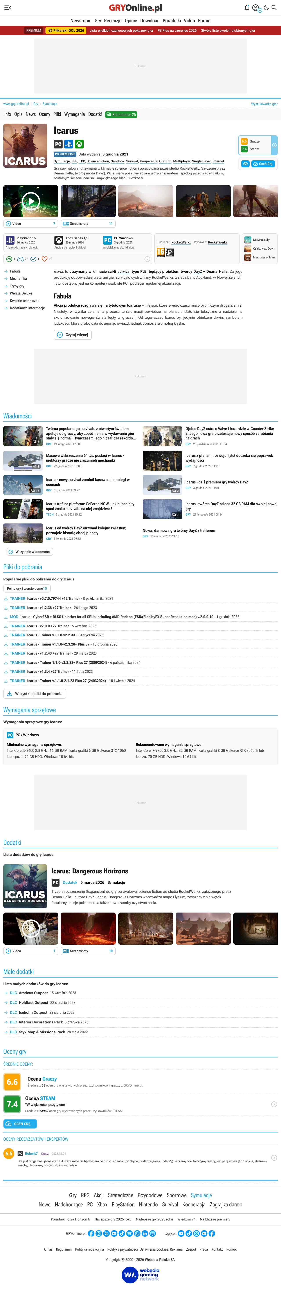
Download (150, 20)
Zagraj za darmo (226, 1204)
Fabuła (15, 271)
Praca (204, 1249)
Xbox (102, 1204)
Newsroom (81, 20)
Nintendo (148, 1204)
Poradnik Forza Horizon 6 (70, 1219)
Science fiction (98, 161)
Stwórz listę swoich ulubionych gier (228, 30)
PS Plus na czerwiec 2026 (177, 30)
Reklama (176, 1249)
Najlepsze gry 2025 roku (154, 1219)
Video (189, 20)
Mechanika (18, 278)
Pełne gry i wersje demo (27, 588)
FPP (74, 161)
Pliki (57, 114)
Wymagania (74, 114)
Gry (98, 20)
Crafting (165, 161)
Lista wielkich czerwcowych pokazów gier (121, 30)
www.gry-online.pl (16, 104)
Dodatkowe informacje (27, 308)
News (31, 114)
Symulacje (50, 104)
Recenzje (113, 20)
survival (123, 271)
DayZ (197, 271)
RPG (85, 1195)
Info (7, 114)
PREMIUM (33, 30)
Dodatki (95, 114)
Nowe (44, 1204)
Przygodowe (150, 1195)
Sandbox (117, 161)
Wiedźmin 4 (186, 1219)
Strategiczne (120, 1195)
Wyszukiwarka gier (264, 104)
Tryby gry (17, 286)
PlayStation (123, 1204)
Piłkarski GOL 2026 (66, 30)
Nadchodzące (69, 1204)
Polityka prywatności (122, 1249)
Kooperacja (148, 161)
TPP (82, 161)
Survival (132, 161)
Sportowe (177, 1195)
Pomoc (231, 1249)
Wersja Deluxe (21, 293)
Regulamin (64, 1249)
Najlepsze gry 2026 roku (112, 1219)
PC (90, 1204)
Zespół (191, 1249)
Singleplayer (201, 161)
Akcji (99, 1195)
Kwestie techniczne (24, 300)
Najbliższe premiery (215, 1219)
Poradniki (172, 20)
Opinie (131, 20)
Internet (218, 161)
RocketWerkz (181, 242)
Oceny (44, 114)
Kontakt (217, 1249)
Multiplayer (181, 161)
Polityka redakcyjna (89, 1249)
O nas (48, 1249)
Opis (18, 114)
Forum (204, 20)
